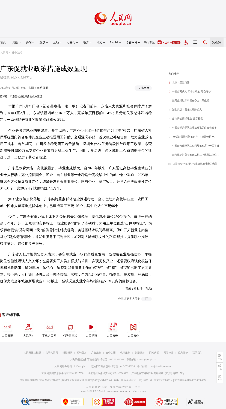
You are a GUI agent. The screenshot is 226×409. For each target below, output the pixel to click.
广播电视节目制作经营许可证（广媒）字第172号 (158, 373)
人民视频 (91, 329)
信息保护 (183, 352)
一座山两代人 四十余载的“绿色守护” (192, 91)
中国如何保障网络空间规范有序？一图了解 (195, 145)
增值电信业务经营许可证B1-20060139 (108, 373)
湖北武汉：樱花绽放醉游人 (187, 109)
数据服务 (140, 352)
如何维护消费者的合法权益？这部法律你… (195, 154)
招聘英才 (82, 352)
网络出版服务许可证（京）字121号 (133, 380)
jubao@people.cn (147, 359)
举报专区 (149, 42)
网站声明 (154, 352)
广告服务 (96, 352)
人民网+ (28, 329)
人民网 (4, 52)
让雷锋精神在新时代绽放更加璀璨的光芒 (195, 163)
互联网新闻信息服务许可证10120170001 (63, 373)
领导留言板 (70, 329)
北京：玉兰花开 (180, 82)
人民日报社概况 (32, 352)
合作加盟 (111, 352)
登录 (219, 42)
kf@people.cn (81, 366)
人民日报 (7, 329)
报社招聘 (67, 352)
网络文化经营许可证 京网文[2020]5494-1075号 (87, 380)
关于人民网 (52, 352)
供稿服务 (125, 352)
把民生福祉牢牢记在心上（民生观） (192, 100)
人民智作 (133, 329)
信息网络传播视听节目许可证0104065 (40, 380)
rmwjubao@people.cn (160, 366)
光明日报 (42, 87)
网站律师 (168, 352)
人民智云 (112, 329)
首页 (3, 42)
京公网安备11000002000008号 (190, 380)
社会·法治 (17, 52)
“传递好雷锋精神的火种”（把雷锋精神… (194, 136)
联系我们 (197, 352)
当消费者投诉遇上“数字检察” (188, 118)
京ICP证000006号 (163, 380)
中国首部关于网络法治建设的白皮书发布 (194, 127)
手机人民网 (49, 329)
